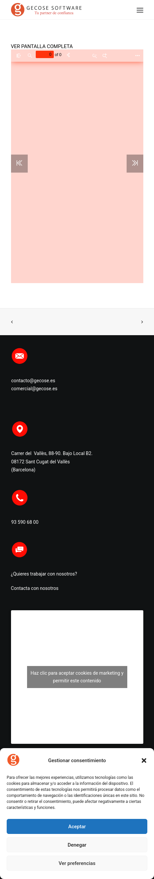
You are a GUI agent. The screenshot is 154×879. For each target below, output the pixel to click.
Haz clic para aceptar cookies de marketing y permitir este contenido (76, 676)
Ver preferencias (76, 863)
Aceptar (77, 827)
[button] (144, 760)
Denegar (76, 845)
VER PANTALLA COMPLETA (42, 46)
